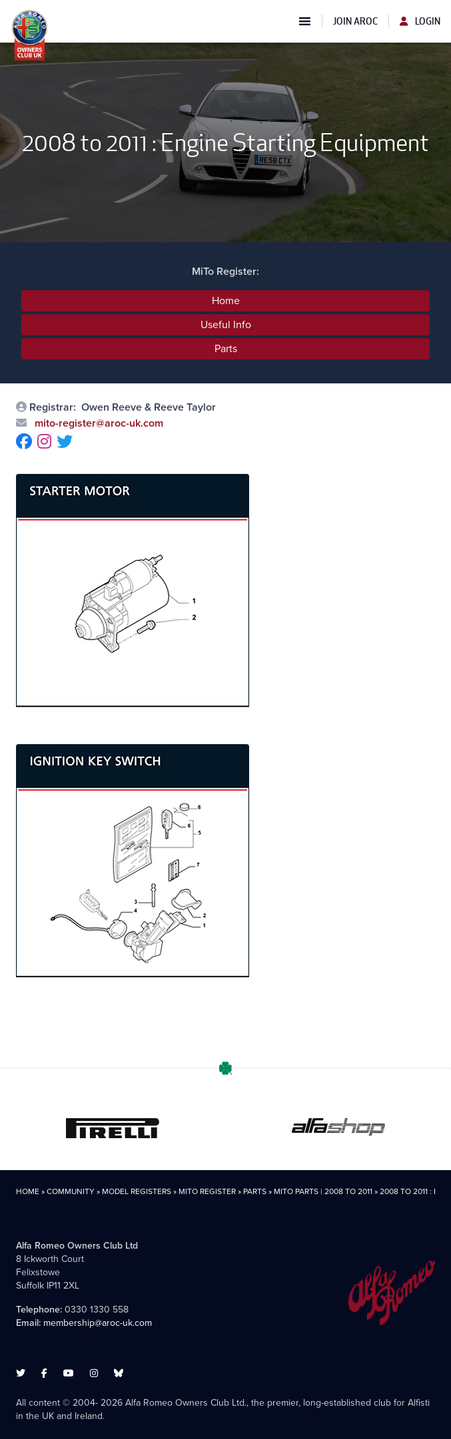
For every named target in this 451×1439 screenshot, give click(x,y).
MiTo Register (207, 1191)
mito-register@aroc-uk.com (97, 423)
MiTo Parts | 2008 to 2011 (323, 1191)
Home (226, 300)
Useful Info (226, 324)
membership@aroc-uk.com (97, 1323)
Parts (226, 348)
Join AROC (355, 21)
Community (71, 1191)
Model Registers (136, 1191)
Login (420, 21)
